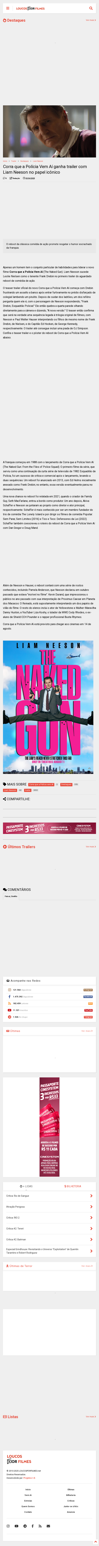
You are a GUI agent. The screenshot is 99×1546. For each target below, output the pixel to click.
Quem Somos (28, 1506)
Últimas (13, 1031)
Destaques (14, 20)
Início (5, 161)
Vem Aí (28, 1495)
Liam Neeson (38, 161)
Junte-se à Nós (70, 1506)
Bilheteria (70, 1495)
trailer (13, 161)
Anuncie (71, 1512)
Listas (10, 1417)
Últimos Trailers (19, 847)
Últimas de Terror (19, 1266)
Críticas (71, 1501)
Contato (28, 1512)
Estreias (28, 1501)
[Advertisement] (49, 77)
